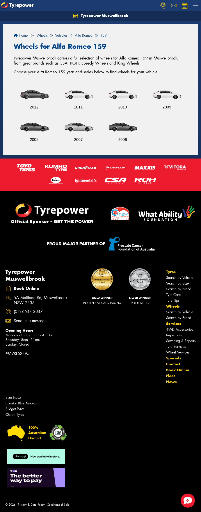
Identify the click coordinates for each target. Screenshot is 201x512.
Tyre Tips (172, 300)
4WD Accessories (179, 329)
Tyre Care (173, 294)
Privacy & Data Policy (31, 505)
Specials (173, 358)
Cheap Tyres (14, 414)
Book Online (177, 370)
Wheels (173, 306)
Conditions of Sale (58, 505)
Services (173, 323)
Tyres (171, 271)
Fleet (170, 375)
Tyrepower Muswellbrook (100, 15)
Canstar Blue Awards (21, 403)
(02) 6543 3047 (28, 311)
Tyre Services (176, 346)
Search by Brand (178, 289)
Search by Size (177, 283)
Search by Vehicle (179, 277)
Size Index (13, 397)
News (171, 381)
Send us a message (30, 320)
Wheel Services (177, 352)
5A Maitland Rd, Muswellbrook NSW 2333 (40, 300)
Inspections (174, 335)
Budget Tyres (14, 409)
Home (21, 35)
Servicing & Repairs (181, 341)
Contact (173, 364)
